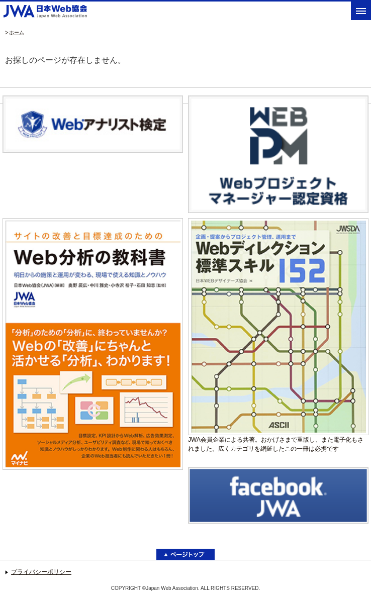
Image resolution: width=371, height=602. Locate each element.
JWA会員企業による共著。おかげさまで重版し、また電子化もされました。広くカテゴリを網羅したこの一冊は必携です (278, 335)
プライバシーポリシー (41, 571)
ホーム (16, 32)
